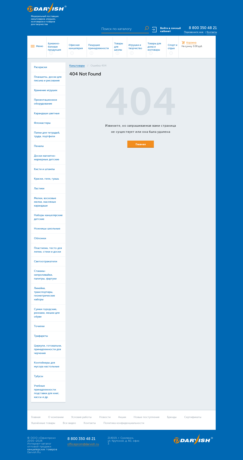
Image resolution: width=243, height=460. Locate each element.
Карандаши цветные (47, 113)
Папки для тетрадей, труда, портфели (47, 134)
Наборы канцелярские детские (48, 217)
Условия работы (81, 417)
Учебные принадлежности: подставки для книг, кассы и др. (46, 391)
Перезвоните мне (193, 32)
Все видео (69, 423)
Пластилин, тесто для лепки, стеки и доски (48, 250)
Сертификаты (192, 417)
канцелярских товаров (42, 449)
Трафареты (41, 335)
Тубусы (38, 376)
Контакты (212, 32)
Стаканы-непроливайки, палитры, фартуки (45, 275)
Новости (105, 417)
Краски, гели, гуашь (46, 178)
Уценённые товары (43, 423)
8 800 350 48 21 (203, 28)
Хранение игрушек (45, 90)
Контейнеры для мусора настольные (46, 364)
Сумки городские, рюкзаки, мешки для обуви (47, 313)
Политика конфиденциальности (123, 423)
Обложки (40, 238)
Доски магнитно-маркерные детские (46, 157)
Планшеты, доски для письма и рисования (47, 78)
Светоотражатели (45, 261)
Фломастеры (42, 122)
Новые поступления (146, 417)
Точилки (39, 326)
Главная (35, 417)
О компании (56, 417)
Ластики (39, 188)
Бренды (172, 417)
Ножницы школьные (47, 228)
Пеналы (39, 146)
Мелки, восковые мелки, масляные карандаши (45, 202)
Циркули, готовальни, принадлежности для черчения (48, 349)
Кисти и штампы (44, 169)
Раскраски (40, 67)
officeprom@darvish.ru (83, 444)
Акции (122, 417)
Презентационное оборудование (45, 101)
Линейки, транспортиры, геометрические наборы (44, 294)
